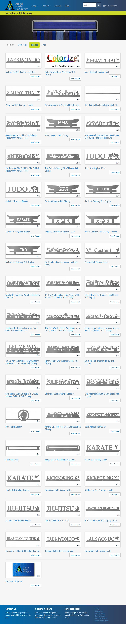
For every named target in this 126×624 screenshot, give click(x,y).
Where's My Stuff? (102, 621)
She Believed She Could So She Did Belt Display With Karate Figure (22, 169)
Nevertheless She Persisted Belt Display (62, 104)
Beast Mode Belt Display (95, 426)
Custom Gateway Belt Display (57, 201)
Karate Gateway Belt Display (17, 231)
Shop (35, 5)
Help (68, 5)
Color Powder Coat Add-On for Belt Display (60, 73)
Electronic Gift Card (13, 581)
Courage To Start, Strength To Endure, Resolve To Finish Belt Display (21, 395)
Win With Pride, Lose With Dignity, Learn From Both (22, 296)
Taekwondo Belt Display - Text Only (20, 72)
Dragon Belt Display (13, 426)
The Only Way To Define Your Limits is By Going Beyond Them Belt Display (62, 329)
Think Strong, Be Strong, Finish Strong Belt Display (101, 296)
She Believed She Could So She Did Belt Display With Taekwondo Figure (102, 136)
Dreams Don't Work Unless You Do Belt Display (61, 362)
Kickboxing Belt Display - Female (99, 490)
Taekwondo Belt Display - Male (98, 550)
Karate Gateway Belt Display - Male (60, 231)
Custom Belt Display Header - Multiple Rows (61, 263)
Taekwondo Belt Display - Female (59, 550)
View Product (35, 76)
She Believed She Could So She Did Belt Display (102, 395)
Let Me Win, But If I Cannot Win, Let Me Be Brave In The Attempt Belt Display (22, 362)
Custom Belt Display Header (97, 262)
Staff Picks (22, 45)
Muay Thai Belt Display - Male (97, 72)
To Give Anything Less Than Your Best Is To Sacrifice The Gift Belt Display (62, 296)
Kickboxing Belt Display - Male (58, 490)
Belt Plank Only (11, 459)
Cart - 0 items (110, 5)
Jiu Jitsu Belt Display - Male (57, 520)
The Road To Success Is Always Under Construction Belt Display (21, 329)
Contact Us (99, 611)
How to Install (100, 616)
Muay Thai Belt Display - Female (19, 104)
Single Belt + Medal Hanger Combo (60, 459)
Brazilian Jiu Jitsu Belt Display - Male (101, 520)
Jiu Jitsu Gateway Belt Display (98, 201)
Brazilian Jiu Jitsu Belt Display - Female (22, 550)
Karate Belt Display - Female (17, 490)
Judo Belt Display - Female (16, 201)
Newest (34, 45)
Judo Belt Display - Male (95, 168)
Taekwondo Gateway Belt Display (19, 262)
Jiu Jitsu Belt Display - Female (18, 520)
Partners (46, 5)
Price (44, 45)
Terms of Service (101, 618)
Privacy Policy (100, 613)
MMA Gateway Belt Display (56, 135)
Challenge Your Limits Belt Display (59, 393)
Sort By (10, 45)
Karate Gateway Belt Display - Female (101, 231)
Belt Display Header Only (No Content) (101, 104)
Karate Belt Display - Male (96, 459)
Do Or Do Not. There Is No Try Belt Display (99, 362)
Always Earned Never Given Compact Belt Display (63, 428)
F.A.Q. (97, 609)
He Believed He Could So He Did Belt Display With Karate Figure (21, 136)
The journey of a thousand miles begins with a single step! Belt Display (102, 329)
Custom (57, 5)
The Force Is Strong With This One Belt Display (62, 169)
